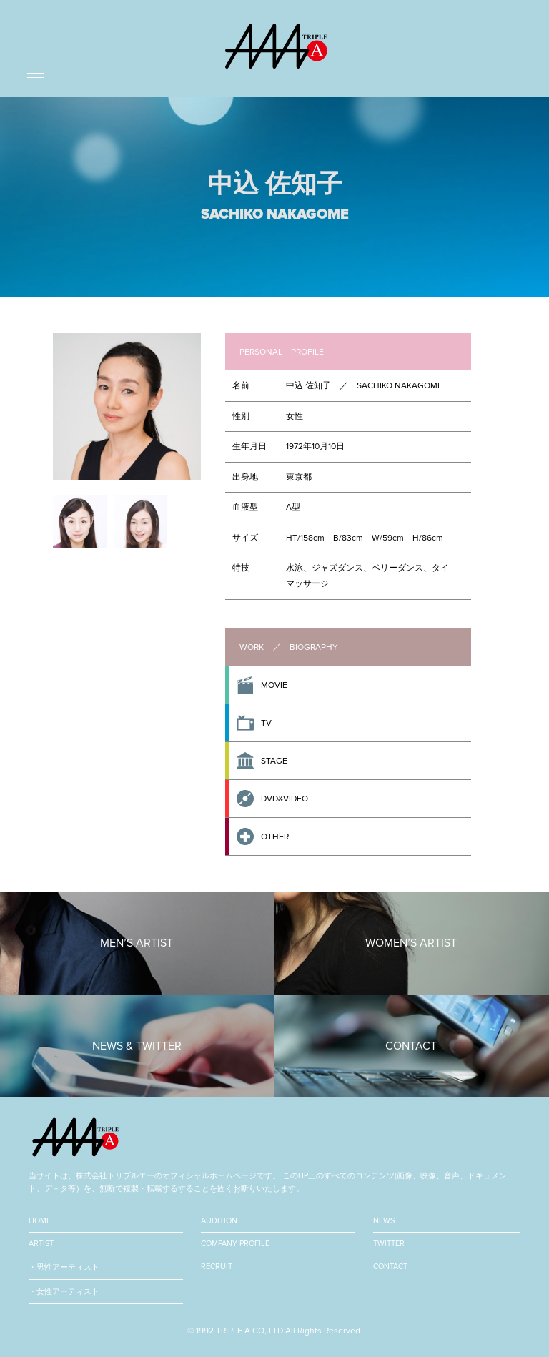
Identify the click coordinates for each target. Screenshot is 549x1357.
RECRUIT (216, 1266)
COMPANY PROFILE (235, 1243)
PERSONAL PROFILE (281, 352)
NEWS (384, 1220)
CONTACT (390, 1266)
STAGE (274, 761)
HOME (40, 1220)
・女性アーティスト (64, 1291)
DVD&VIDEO (284, 799)
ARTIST (41, 1243)
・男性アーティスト (64, 1267)
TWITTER (389, 1243)
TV (266, 723)
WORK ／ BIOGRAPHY (288, 647)
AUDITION (219, 1220)
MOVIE (274, 685)
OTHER (275, 837)
